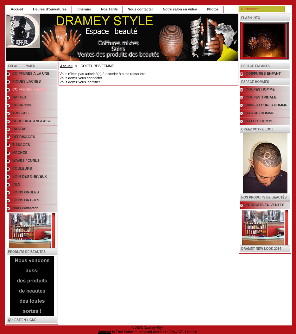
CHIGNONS (21, 105)
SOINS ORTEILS (25, 200)
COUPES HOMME (260, 89)
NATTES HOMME (260, 121)
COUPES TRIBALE (261, 97)
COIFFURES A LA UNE (30, 73)
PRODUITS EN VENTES (265, 205)
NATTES (19, 97)
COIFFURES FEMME (29, 89)
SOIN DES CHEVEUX (29, 176)
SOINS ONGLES (25, 192)
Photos (212, 9)
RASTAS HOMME (260, 113)
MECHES (19, 152)
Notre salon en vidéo (180, 9)
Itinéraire (84, 9)
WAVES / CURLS (26, 160)
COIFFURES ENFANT (263, 73)
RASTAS (19, 129)
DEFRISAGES (23, 137)
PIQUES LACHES (26, 81)
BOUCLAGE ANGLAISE (31, 121)
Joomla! (104, 332)
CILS (16, 184)
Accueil (17, 9)
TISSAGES (21, 145)
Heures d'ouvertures (50, 9)
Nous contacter (140, 9)
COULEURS (22, 168)
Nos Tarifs (109, 9)
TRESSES (20, 113)
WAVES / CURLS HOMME (266, 105)
